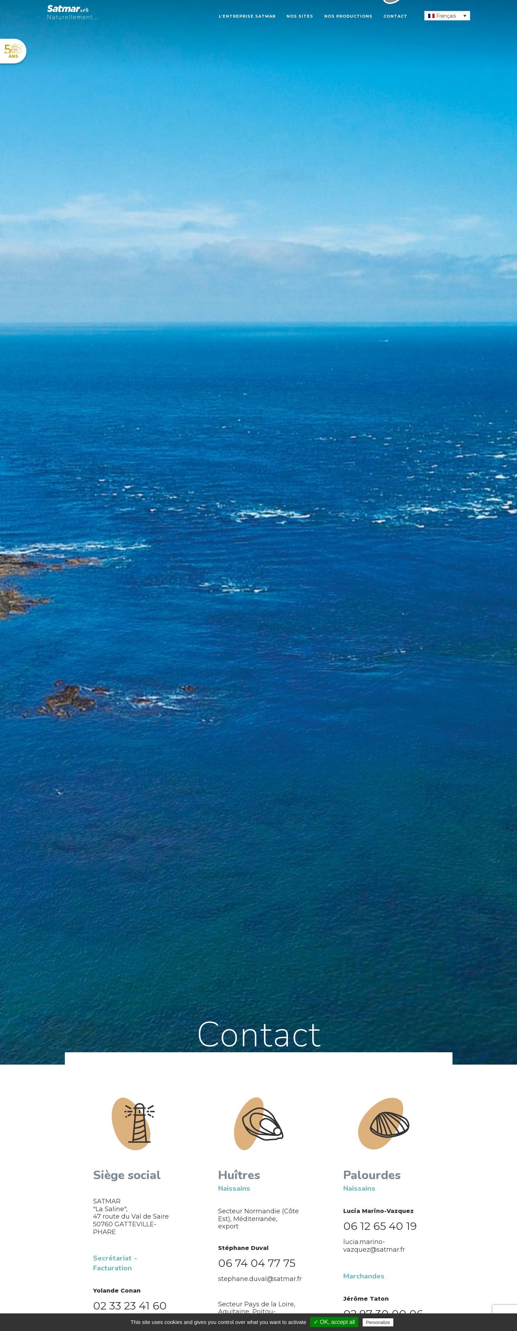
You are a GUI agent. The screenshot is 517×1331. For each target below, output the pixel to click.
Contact (395, 16)
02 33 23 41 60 (130, 1305)
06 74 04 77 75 (256, 1263)
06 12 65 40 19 (380, 1226)
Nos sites (300, 16)
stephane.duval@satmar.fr (260, 1279)
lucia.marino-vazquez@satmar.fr (374, 1245)
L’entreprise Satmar (247, 16)
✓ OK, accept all (334, 1322)
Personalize (378, 1322)
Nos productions (348, 16)
